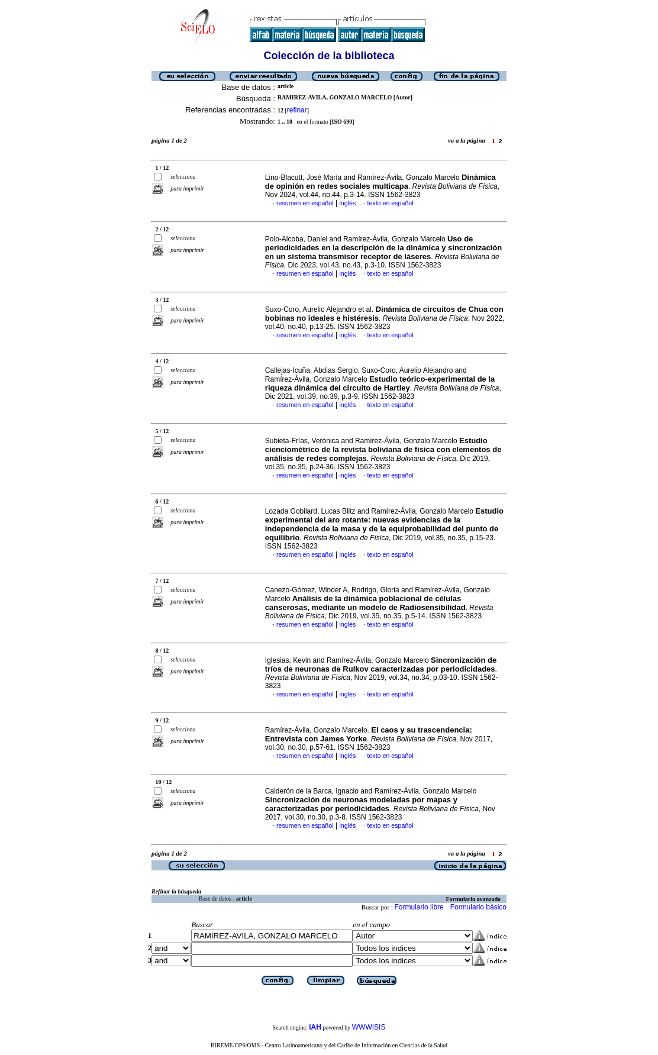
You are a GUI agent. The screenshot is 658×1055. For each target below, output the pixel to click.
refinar (297, 110)
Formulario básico (478, 907)
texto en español (390, 203)
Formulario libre (418, 907)
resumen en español (305, 203)
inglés (347, 203)
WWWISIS (369, 1027)
